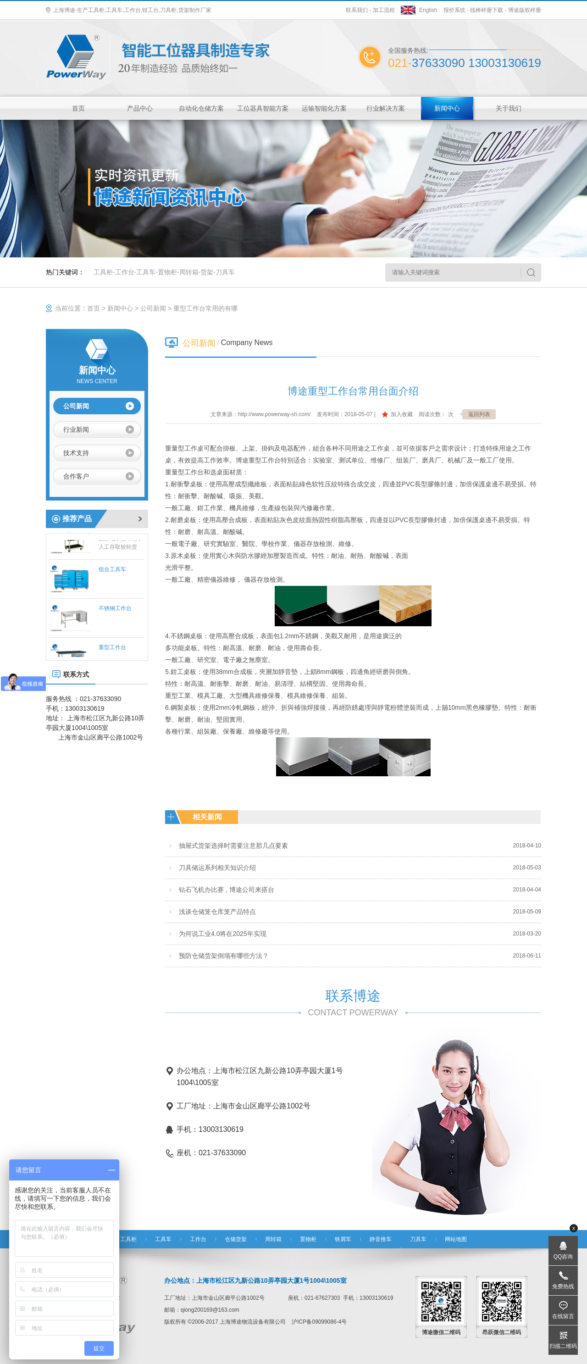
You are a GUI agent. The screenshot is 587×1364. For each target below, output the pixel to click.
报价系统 (454, 10)
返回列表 (479, 414)
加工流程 (384, 10)
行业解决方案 (385, 108)
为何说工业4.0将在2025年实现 (222, 933)
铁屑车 (343, 1239)
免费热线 (563, 1286)
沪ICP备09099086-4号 (319, 1322)
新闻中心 (447, 108)
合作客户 (76, 476)
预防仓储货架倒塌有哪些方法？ (224, 955)
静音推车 (381, 1239)
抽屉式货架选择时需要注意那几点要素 (233, 845)
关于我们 (508, 108)
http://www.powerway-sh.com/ (274, 414)
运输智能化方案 (324, 108)
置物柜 (167, 272)
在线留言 (563, 1316)
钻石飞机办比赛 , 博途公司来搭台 (226, 889)
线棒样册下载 (486, 10)
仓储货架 (236, 1239)
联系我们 (357, 10)
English (428, 10)
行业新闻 (76, 429)
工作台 (124, 272)
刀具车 (225, 272)
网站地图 (456, 1239)
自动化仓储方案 (201, 108)
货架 (206, 272)
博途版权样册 (524, 10)
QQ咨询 (563, 1256)
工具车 (145, 272)
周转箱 (189, 272)
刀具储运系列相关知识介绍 (217, 867)
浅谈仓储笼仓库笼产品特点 (217, 911)
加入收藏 (402, 414)
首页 (78, 108)
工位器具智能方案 (262, 108)
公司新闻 (153, 308)
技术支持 (76, 453)
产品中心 (140, 108)
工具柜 (103, 272)
